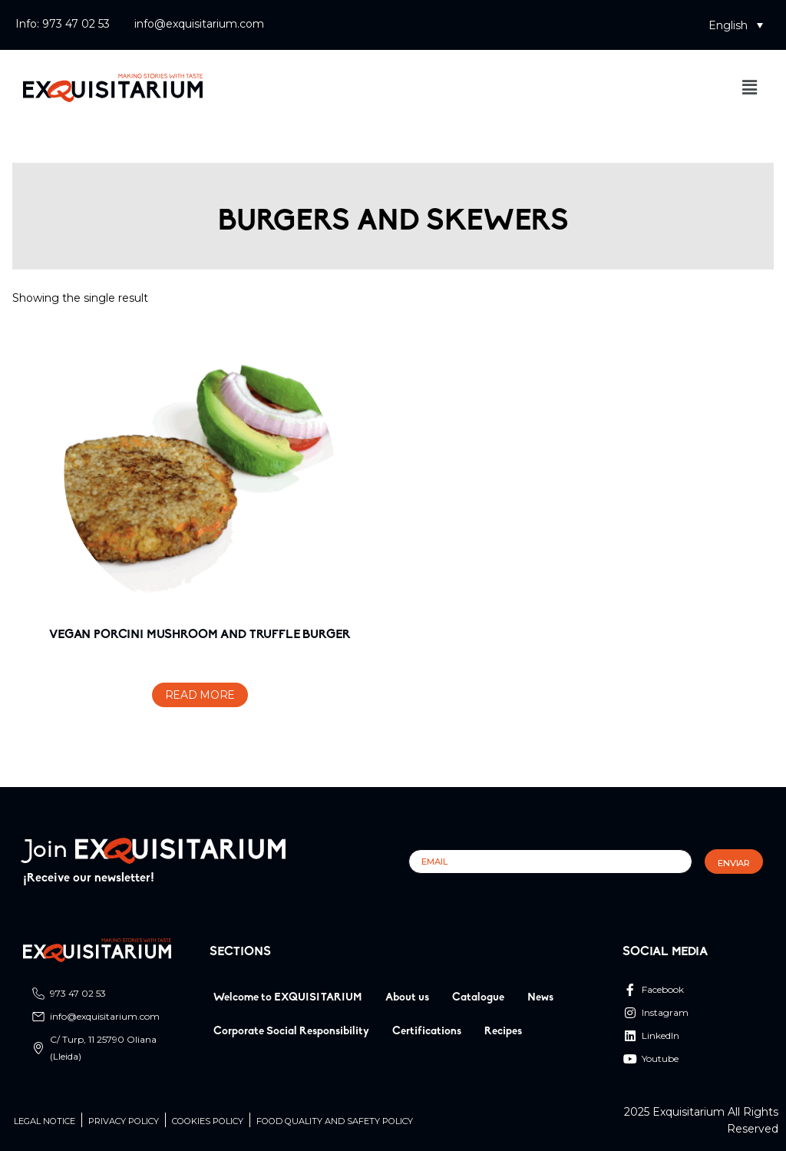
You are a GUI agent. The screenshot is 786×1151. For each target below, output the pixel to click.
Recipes (503, 1031)
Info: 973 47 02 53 (62, 24)
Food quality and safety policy (334, 1121)
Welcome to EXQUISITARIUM (287, 998)
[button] (736, 25)
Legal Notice (44, 1121)
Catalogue (478, 998)
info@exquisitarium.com (199, 24)
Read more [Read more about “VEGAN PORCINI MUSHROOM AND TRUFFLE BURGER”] (200, 695)
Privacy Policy (123, 1121)
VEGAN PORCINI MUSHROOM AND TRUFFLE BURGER (199, 635)
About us (407, 998)
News (540, 998)
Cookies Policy (207, 1121)
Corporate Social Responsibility (291, 1031)
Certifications (426, 1031)
